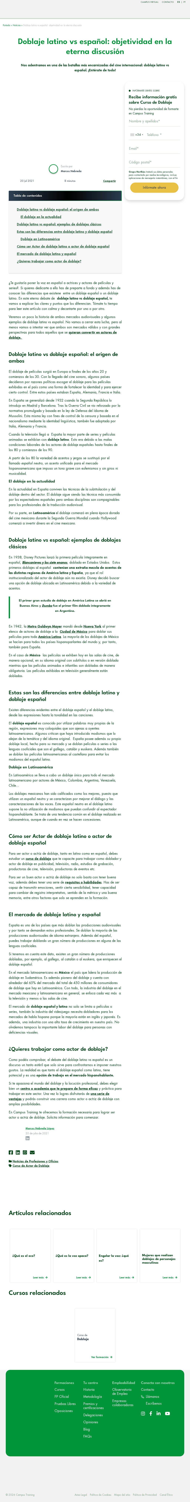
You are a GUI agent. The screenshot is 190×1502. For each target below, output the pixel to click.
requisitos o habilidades (83, 881)
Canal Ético (166, 1494)
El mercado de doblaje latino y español (46, 253)
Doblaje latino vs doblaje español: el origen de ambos (58, 209)
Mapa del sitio (122, 1494)
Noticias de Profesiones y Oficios (35, 1160)
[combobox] (136, 134)
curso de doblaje (38, 858)
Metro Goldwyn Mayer (44, 626)
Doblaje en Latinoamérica (40, 238)
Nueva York (92, 626)
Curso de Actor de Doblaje (31, 1165)
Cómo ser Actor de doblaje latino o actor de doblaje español (63, 246)
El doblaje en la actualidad (41, 216)
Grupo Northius (137, 171)
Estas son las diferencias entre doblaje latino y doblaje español (64, 231)
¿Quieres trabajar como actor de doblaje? (49, 260)
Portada (6, 25)
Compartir (109, 180)
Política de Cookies (100, 1494)
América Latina (49, 636)
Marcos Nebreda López (40, 1127)
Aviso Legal (81, 1494)
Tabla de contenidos (28, 195)
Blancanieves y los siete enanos (44, 562)
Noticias (17, 25)
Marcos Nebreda (71, 170)
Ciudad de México (73, 631)
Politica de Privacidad (145, 1494)
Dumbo (47, 605)
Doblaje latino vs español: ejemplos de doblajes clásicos (59, 223)
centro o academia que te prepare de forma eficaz (59, 1088)
